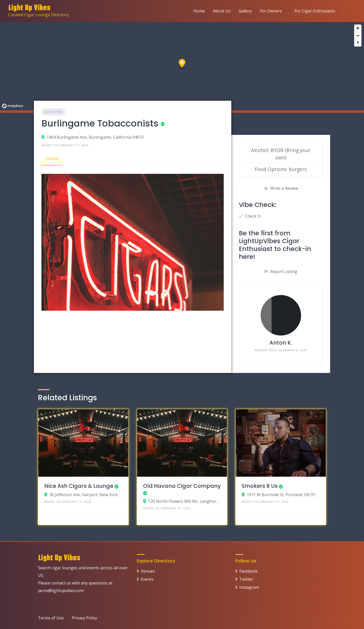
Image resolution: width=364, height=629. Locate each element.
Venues (148, 571)
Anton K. (280, 342)
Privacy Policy (84, 618)
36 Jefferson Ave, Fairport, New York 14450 (85, 494)
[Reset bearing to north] (357, 43)
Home (199, 11)
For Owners (271, 11)
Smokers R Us (260, 486)
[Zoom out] (357, 35)
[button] (182, 64)
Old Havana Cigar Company (182, 486)
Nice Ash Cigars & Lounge (78, 486)
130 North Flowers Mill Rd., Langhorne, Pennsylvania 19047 (184, 501)
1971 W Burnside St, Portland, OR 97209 (283, 494)
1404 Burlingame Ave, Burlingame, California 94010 (95, 137)
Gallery (245, 11)
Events (147, 579)
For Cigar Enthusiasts (314, 11)
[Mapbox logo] (13, 106)
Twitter (246, 579)
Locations (53, 112)
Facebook (248, 571)
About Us (222, 11)
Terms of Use (51, 618)
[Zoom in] (357, 28)
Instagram (249, 587)
